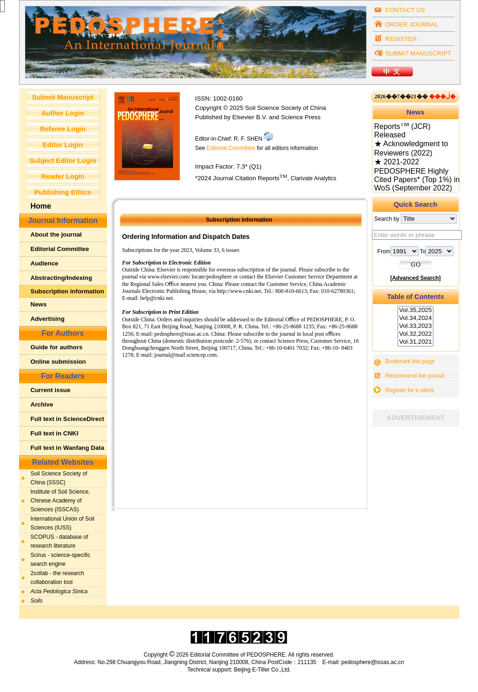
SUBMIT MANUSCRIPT (418, 53)
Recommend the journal (415, 376)
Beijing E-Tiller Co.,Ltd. (262, 669)
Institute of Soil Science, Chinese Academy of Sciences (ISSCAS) (60, 500)
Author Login (62, 113)
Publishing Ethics (63, 192)
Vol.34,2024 (415, 318)
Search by (415, 219)
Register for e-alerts (409, 390)
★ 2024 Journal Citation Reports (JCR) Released (414, 126)
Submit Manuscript (62, 97)
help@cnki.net (156, 298)
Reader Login (63, 176)
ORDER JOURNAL (411, 24)
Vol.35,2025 (415, 310)
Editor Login (63, 145)
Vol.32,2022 (415, 334)
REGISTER (401, 38)
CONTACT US (405, 10)
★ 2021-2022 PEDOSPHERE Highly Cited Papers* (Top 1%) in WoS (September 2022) (417, 176)
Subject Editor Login (62, 160)
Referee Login (63, 129)
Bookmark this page (410, 361)
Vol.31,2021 (415, 342)
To (437, 251)
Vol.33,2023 (415, 326)
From (399, 251)
